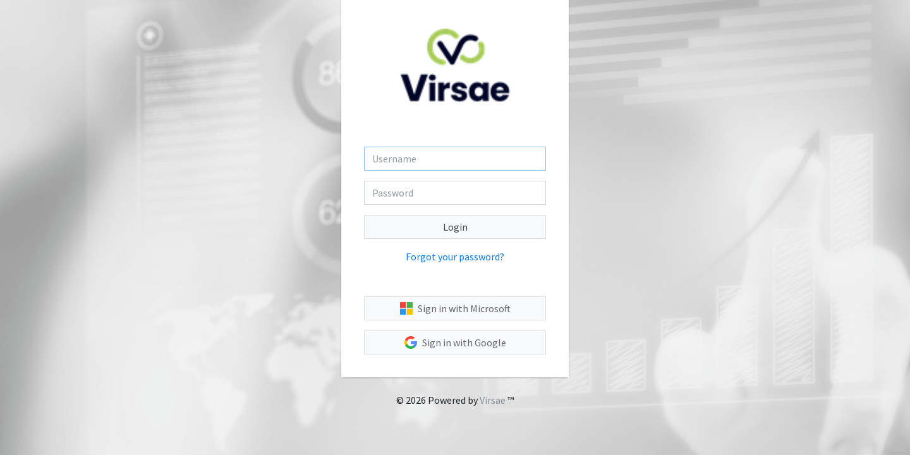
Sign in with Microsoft (455, 308)
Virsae (493, 400)
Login (455, 227)
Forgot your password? (455, 256)
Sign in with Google (455, 342)
